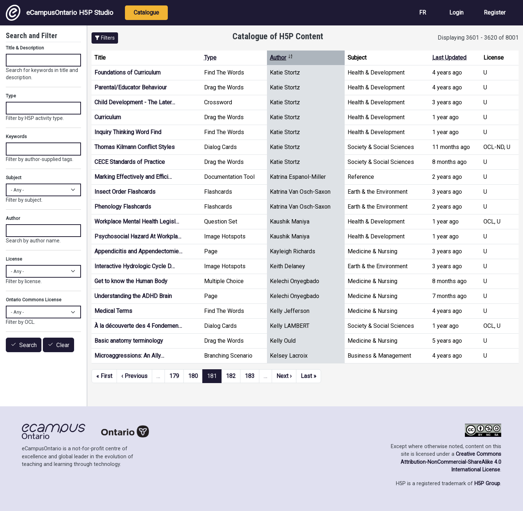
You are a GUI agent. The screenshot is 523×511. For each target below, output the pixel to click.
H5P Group (487, 483)
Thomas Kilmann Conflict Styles (134, 147)
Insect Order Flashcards (124, 191)
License (14, 259)
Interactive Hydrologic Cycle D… (134, 266)
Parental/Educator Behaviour (130, 87)
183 (250, 376)
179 (174, 376)
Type (210, 57)
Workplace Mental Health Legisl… (136, 221)
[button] (105, 38)
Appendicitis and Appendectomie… (138, 251)
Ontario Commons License (33, 299)
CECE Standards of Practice (129, 161)
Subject (13, 177)
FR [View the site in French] (422, 12)
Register (495, 12)
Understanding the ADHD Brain (133, 296)
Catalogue (146, 12)
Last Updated (449, 57)
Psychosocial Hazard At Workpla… (137, 236)
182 (231, 376)
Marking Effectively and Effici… (133, 176)
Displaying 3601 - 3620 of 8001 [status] (478, 37)
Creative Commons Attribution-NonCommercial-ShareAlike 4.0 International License (451, 462)
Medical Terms (113, 310)
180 (193, 376)
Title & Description (25, 48)
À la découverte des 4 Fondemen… (138, 325)
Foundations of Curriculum (127, 72)
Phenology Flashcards (122, 206)
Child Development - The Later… (134, 102)
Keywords (16, 136)
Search (28, 345)
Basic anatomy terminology (128, 340)
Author (281, 57)
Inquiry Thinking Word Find (127, 132)
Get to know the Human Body (130, 281)
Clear (62, 345)
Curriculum (107, 117)
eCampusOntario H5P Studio (59, 13)
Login (456, 12)
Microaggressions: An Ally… (129, 355)
